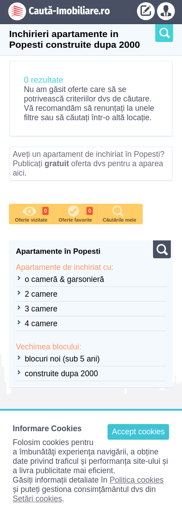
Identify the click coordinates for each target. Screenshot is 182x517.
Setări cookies (37, 498)
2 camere (41, 294)
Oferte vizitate (32, 213)
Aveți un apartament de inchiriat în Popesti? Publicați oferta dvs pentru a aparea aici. (88, 163)
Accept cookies (138, 431)
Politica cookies (137, 479)
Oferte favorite (75, 213)
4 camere (41, 323)
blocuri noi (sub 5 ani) (62, 358)
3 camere (41, 308)
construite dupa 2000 (61, 373)
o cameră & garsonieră (64, 279)
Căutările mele (119, 213)
